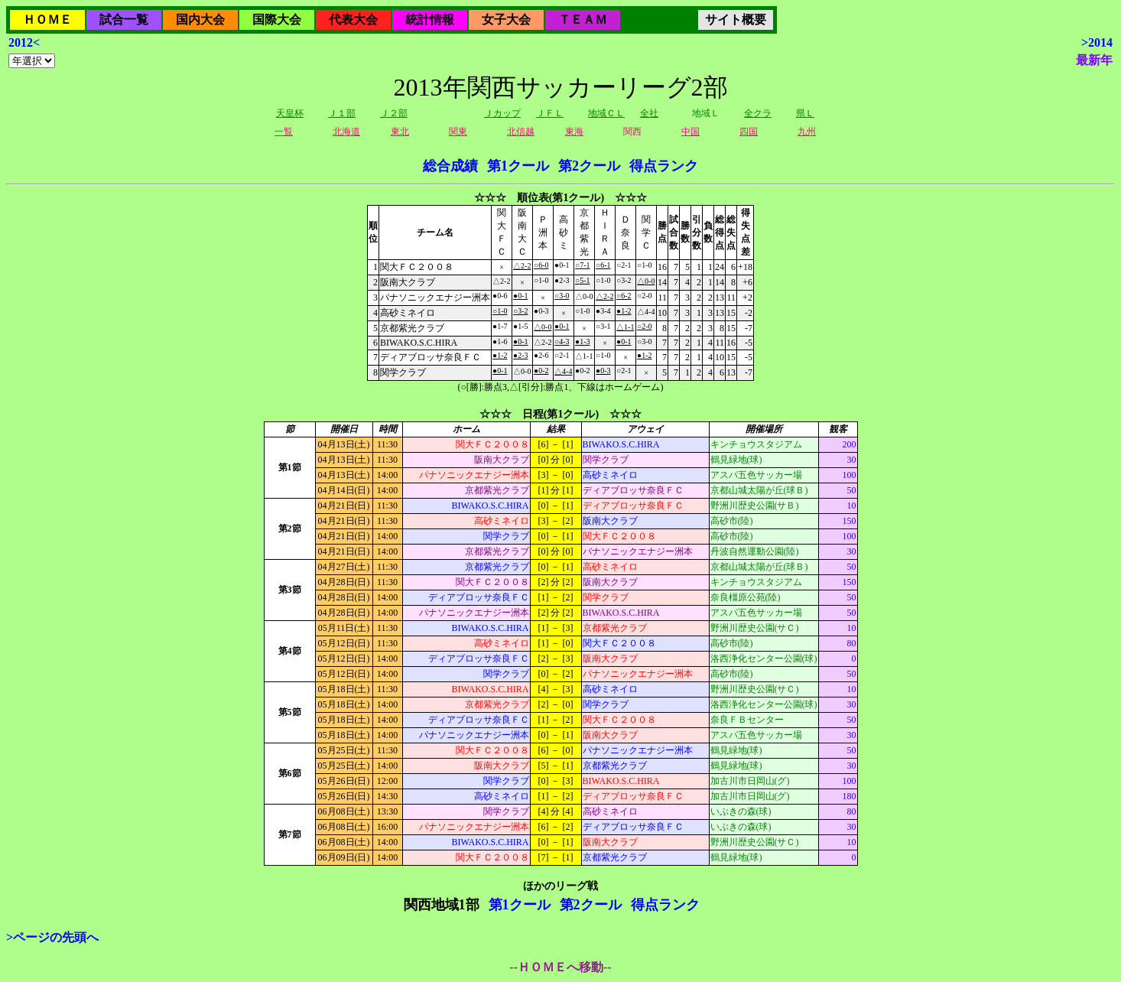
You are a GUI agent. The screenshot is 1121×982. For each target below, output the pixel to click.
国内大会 (200, 19)
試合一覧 (123, 19)
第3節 (289, 589)
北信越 (521, 131)
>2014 (1097, 42)
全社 (649, 113)
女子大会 (506, 19)
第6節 (289, 773)
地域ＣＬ (606, 113)
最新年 (1094, 60)
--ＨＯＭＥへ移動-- (560, 967)
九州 (807, 131)
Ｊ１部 (342, 113)
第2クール (589, 166)
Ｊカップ (502, 113)
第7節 (289, 834)
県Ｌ (805, 113)
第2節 (289, 528)
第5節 (289, 712)
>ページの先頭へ (52, 937)
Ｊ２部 (394, 113)
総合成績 (450, 166)
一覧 (284, 131)
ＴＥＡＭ (582, 19)
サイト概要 (735, 19)
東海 (574, 131)
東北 (400, 131)
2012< (24, 42)
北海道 (346, 131)
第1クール (518, 166)
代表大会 (353, 19)
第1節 (289, 467)
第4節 (289, 650)
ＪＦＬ (550, 113)
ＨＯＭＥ (47, 19)
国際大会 (276, 19)
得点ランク (663, 166)
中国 (690, 131)
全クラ (758, 113)
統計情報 (429, 19)
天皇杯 (290, 113)
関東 (458, 131)
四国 (748, 131)
